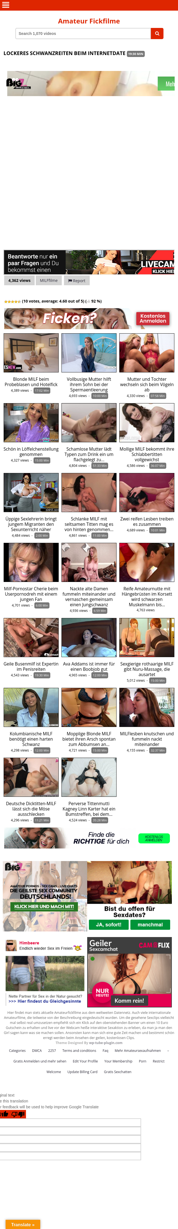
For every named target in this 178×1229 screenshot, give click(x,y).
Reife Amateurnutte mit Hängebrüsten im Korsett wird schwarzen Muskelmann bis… (147, 597)
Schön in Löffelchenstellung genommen (31, 451)
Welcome (54, 1071)
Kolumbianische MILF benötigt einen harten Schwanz (31, 739)
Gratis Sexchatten (117, 1071)
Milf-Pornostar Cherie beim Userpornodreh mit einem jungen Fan (31, 594)
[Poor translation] (18, 1114)
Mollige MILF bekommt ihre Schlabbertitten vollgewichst (147, 454)
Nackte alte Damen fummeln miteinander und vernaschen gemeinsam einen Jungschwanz (89, 597)
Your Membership (118, 1061)
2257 (52, 1050)
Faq (105, 1050)
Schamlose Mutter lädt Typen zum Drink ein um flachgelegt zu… (89, 454)
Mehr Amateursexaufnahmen (138, 1050)
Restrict (159, 1061)
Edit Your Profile (85, 1061)
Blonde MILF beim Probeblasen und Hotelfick (31, 382)
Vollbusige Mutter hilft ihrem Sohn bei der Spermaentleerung (89, 384)
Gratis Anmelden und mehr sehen (39, 1061)
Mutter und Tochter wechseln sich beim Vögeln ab (147, 384)
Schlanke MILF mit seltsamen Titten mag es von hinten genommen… (89, 524)
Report (77, 280)
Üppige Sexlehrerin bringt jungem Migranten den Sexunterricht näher (30, 524)
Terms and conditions (79, 1050)
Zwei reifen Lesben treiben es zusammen (147, 521)
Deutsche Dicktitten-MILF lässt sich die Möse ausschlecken (31, 809)
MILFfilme (49, 280)
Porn (142, 1061)
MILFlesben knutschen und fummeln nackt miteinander (147, 739)
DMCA (37, 1050)
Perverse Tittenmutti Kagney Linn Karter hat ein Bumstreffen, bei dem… (89, 809)
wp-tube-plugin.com (106, 1042)
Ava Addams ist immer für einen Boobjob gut (89, 666)
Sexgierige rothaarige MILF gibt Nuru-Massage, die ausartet (147, 669)
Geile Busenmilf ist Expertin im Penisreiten (31, 666)
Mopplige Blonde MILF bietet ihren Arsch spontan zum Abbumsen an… (88, 739)
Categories (17, 1050)
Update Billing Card (82, 1071)
